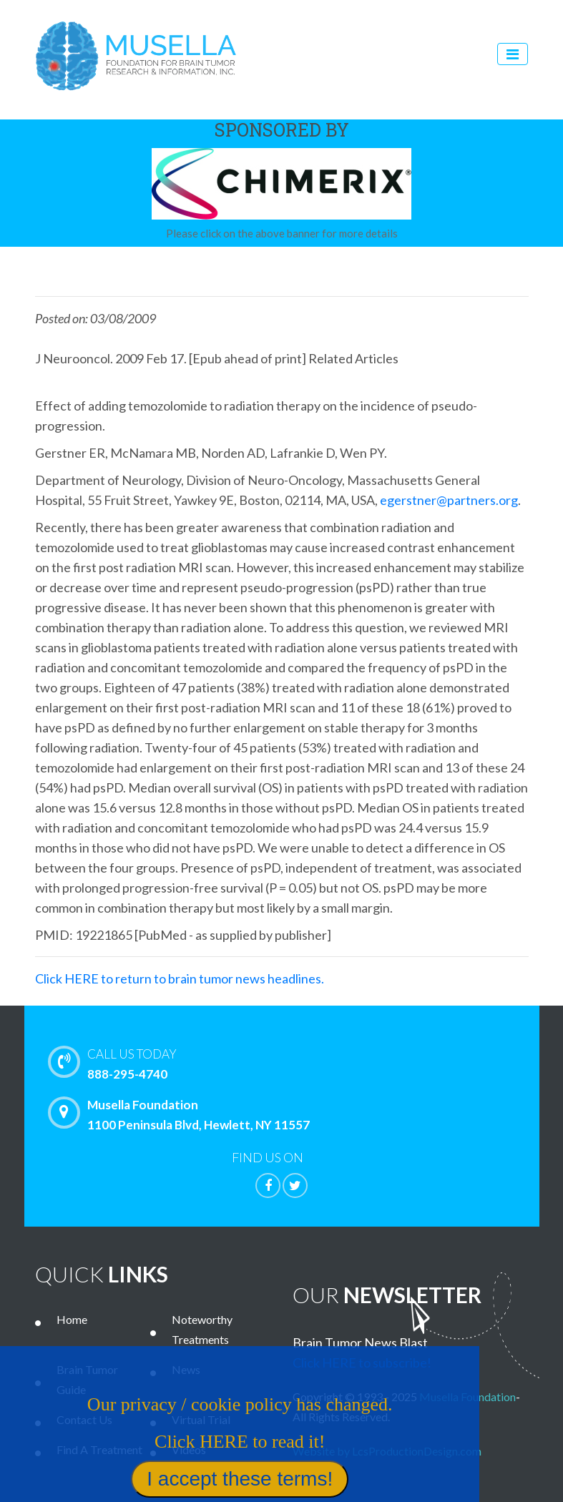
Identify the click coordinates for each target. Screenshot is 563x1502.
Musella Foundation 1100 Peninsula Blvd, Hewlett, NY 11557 (182, 1114)
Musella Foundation (467, 1396)
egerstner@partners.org (449, 500)
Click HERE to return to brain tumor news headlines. (179, 978)
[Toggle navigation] (512, 54)
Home (72, 1319)
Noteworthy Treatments (202, 1329)
